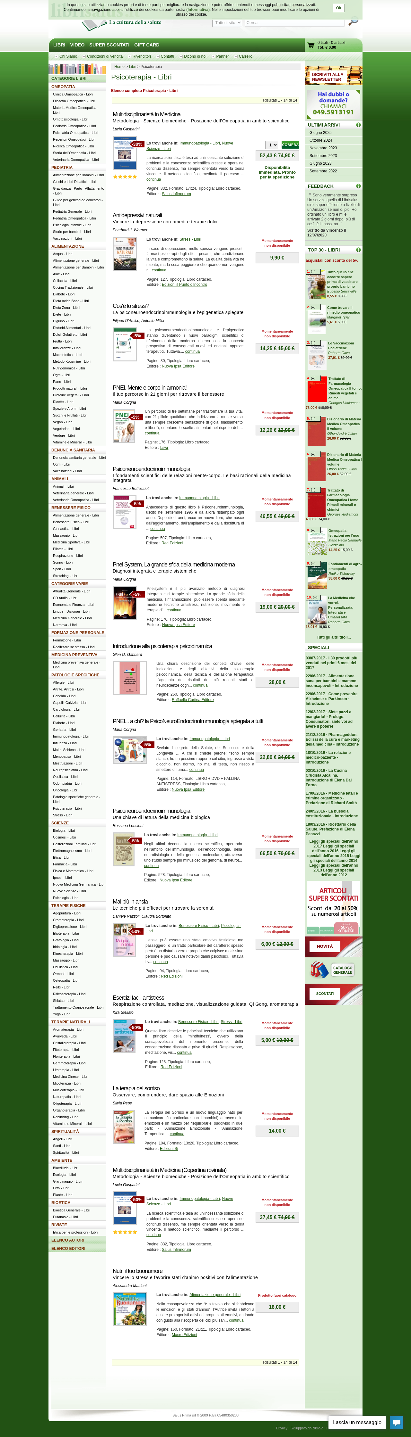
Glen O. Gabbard (127, 654)
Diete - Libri (62, 314)
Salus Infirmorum (176, 194)
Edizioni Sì (169, 1148)
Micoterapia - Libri (67, 1083)
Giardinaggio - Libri (67, 1181)
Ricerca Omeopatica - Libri (73, 146)
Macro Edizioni (184, 1335)
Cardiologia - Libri (66, 709)
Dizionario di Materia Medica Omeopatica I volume (344, 459)
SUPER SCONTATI (109, 44)
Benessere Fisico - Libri (199, 925)
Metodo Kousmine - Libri (72, 361)
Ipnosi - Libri (62, 878)
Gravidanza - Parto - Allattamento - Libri (78, 190)
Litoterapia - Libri (66, 1070)
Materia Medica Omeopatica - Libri (76, 110)
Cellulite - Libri (64, 716)
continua (153, 179)
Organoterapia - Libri (69, 1110)
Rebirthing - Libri (65, 1117)
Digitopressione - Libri (69, 927)
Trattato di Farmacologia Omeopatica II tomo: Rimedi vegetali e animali (345, 388)
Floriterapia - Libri (66, 1056)
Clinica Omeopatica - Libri (73, 94)
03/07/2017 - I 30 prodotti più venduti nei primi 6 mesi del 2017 (331, 663)
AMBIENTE (61, 1160)
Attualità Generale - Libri (71, 591)
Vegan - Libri (63, 422)
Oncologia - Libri (65, 790)
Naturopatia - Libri (67, 1097)
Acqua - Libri (63, 254)
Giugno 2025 (321, 132)
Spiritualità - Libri (66, 1152)
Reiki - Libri (61, 987)
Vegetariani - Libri (66, 429)
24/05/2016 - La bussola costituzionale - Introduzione (332, 813)
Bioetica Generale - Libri (71, 1210)
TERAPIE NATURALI (70, 1022)
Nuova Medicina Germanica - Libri (79, 884)
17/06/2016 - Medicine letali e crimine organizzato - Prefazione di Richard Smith (332, 798)
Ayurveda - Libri (65, 1036)
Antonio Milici (152, 320)
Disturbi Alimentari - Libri (72, 328)
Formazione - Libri (67, 640)
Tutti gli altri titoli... (334, 637)
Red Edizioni (172, 543)
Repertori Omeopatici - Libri (74, 139)
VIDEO (77, 44)
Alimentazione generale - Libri (214, 1294)
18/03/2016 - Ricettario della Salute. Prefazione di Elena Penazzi (331, 829)
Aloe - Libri (61, 274)
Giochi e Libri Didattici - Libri (74, 182)
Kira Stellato (123, 1012)
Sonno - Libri (63, 562)
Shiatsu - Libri (63, 1001)
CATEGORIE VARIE (69, 584)
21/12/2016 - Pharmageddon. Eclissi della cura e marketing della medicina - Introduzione (333, 739)
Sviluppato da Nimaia (307, 1428)
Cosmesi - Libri (64, 837)
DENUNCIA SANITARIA (73, 450)
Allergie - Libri (63, 682)
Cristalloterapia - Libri (69, 1043)
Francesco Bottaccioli (131, 488)
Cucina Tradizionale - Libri (73, 287)
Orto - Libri (61, 1188)
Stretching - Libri (65, 576)
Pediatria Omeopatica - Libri (74, 126)
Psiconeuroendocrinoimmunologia (151, 469)
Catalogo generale (334, 970)
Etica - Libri (61, 857)
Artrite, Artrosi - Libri (68, 689)
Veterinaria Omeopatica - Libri (76, 159)
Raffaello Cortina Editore (193, 700)
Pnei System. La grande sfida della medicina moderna (174, 564)
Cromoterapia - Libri (68, 920)
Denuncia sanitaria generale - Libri (79, 457)
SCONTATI (325, 993)
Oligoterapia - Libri (67, 1103)
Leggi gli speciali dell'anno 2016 (333, 848)
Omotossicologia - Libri (70, 119)
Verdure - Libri (64, 435)
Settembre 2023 (323, 155)
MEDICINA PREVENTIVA (74, 655)
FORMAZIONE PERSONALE (77, 633)
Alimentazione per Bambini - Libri (78, 175)
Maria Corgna (124, 402)
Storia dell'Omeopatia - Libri (74, 153)
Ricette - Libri (63, 402)
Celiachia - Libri (65, 281)
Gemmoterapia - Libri (69, 1063)
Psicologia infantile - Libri (72, 225)
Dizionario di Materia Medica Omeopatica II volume (344, 424)
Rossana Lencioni (128, 825)
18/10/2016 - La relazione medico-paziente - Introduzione (328, 757)
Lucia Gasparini (126, 129)
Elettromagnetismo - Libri (72, 851)
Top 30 (358, 249)
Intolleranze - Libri (67, 348)
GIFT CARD (146, 44)
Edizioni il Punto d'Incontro (184, 284)
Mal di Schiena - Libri (69, 750)
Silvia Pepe (122, 1103)
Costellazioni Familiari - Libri (74, 844)
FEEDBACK (321, 186)
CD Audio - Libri (65, 598)
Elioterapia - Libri (66, 933)
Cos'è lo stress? (131, 306)
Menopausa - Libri (67, 756)
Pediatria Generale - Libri (72, 211)
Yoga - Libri (61, 1014)
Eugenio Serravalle (341, 291)
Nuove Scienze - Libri (69, 891)
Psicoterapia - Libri (67, 808)
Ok (338, 8)
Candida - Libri (64, 696)
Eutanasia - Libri (65, 1217)
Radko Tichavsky (341, 573)
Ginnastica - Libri (66, 529)
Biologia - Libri (64, 830)
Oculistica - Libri (65, 777)
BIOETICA (61, 1203)
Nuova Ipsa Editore (178, 366)
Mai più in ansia (130, 901)
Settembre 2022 (323, 171)
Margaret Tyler (338, 317)
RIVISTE (59, 1225)
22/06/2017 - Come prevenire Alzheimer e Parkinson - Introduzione (331, 699)
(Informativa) (198, 9)
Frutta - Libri (62, 341)
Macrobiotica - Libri (67, 355)
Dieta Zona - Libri (66, 308)
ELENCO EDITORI (68, 1248)
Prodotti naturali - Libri (70, 388)
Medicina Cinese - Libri (70, 1076)
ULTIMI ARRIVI (324, 125)
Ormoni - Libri (63, 974)
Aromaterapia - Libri (68, 1029)
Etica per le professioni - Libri (75, 1232)
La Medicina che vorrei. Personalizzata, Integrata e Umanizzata (341, 607)
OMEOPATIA (63, 87)
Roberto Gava (339, 353)
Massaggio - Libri (66, 535)
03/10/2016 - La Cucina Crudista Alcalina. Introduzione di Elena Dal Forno (329, 777)
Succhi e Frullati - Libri (70, 415)
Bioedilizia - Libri (65, 1168)
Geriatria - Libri (64, 729)
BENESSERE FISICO (71, 508)
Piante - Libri (63, 1195)
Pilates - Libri (63, 549)
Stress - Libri (190, 239)
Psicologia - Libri (65, 898)
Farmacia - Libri (65, 864)
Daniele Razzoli (126, 916)
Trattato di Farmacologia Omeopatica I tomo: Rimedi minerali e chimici (343, 499)
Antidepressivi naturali (137, 215)
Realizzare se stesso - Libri (74, 647)
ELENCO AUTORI (67, 1240)
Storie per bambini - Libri (72, 232)
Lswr (164, 447)
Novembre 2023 (323, 148)
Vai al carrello (311, 46)
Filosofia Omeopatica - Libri (74, 101)
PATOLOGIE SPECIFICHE (75, 675)
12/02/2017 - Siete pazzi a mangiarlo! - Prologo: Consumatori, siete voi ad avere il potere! (329, 719)
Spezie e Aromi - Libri (69, 408)
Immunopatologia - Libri (199, 143)
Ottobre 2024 (321, 140)
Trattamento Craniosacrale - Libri (78, 1007)
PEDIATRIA (62, 167)
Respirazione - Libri (68, 555)
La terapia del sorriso (136, 1088)
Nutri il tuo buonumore (137, 1271)
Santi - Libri (62, 1146)
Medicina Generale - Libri (72, 618)
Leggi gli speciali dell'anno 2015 (331, 853)
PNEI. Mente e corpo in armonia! (150, 387)
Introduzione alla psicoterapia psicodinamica (162, 646)
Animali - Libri (63, 486)
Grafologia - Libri (66, 940)
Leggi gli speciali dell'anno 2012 (337, 872)
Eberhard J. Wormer (130, 230)
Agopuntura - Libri (67, 913)
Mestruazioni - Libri (67, 763)
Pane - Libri (62, 382)
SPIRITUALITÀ (65, 1131)
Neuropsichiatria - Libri (70, 770)
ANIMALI (59, 479)
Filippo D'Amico (126, 320)
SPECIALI (318, 647)
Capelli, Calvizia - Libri (70, 703)
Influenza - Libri (65, 743)
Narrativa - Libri (65, 625)
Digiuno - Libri (63, 321)
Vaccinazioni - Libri (67, 238)
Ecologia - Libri (64, 1175)
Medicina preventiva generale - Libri (77, 664)
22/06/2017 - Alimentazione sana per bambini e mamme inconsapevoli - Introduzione (332, 681)
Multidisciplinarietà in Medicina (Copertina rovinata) (169, 1170)
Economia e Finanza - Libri (73, 605)
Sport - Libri (62, 569)
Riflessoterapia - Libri (69, 994)
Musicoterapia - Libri (68, 1090)
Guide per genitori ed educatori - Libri (78, 202)
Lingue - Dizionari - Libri (71, 611)
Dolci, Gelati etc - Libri (70, 334)
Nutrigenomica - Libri (69, 368)
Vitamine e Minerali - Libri (72, 442)
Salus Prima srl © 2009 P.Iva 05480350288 (205, 1415)
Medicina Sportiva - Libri (71, 542)
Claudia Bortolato (156, 916)
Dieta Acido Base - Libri (71, 301)
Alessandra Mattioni (129, 1286)
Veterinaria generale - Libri (73, 493)
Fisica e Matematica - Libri (73, 871)
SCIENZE (60, 823)
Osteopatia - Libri (66, 980)
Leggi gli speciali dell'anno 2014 (335, 858)
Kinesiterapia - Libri (68, 953)
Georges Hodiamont (344, 403)
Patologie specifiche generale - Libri (77, 799)
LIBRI (59, 44)
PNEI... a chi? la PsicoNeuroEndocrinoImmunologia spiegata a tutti (188, 721)
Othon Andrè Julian (342, 433)
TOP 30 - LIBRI (324, 249)
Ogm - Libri (61, 375)
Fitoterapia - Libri (66, 1050)
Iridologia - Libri (65, 947)
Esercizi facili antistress (138, 998)
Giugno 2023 (321, 163)
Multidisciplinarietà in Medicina (146, 114)
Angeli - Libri (62, 1139)
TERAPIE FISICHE (68, 906)
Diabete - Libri (63, 294)
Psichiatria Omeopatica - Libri (75, 133)
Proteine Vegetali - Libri (71, 395)
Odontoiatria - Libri (67, 783)
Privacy (281, 1428)
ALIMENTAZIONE (67, 246)
